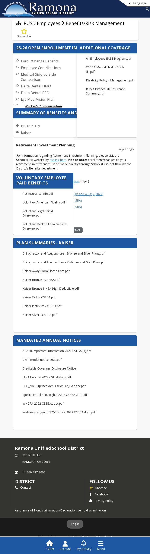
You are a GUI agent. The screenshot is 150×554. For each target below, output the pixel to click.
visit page (75, 230)
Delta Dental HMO (36, 86)
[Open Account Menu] (65, 545)
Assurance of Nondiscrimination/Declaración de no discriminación (60, 510)
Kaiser (26, 132)
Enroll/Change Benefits (40, 61)
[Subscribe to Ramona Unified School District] (98, 487)
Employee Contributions (41, 67)
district (25, 481)
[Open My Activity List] (83, 545)
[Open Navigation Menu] (101, 545)
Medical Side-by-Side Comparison (38, 77)
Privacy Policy (101, 501)
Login (75, 524)
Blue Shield (30, 126)
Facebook (98, 494)
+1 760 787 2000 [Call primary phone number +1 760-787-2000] (33, 472)
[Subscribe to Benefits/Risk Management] (24, 33)
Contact (23, 487)
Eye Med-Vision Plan (37, 99)
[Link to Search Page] (146, 9)
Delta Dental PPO (35, 92)
